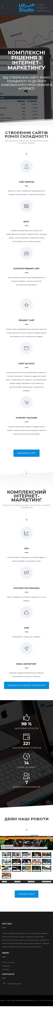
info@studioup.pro (14, 984)
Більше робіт (26, 894)
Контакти (5, 969)
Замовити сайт (26, 453)
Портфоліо (6, 966)
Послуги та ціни (8, 962)
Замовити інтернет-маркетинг (26, 685)
